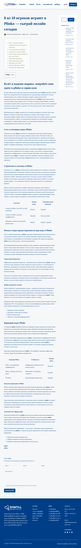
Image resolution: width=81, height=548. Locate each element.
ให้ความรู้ (35, 518)
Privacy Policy (73, 544)
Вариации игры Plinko (15, 63)
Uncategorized (34, 34)
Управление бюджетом (15, 58)
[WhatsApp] (71, 532)
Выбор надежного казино (16, 61)
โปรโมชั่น (31, 4)
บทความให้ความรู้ (47, 4)
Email (25, 466)
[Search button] (71, 20)
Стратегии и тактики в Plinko (17, 52)
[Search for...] (64, 20)
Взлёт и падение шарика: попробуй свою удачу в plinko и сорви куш (18, 45)
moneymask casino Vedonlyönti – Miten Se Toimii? (70, 40)
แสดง (12, 74)
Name (7, 466)
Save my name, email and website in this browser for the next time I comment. (21, 485)
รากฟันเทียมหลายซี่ (54, 513)
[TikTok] (69, 532)
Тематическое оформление (16, 67)
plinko (17, 112)
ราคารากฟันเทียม (37, 511)
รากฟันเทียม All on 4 (55, 516)
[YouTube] (67, 532)
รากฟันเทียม (23, 4)
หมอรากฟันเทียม (37, 516)
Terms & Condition (62, 544)
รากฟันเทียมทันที (53, 520)
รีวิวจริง (38, 4)
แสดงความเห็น (10, 490)
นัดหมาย (73, 4)
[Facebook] (65, 532)
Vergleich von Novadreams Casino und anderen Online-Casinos (69, 64)
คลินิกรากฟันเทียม (37, 513)
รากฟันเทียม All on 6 (55, 518)
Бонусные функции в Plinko (17, 65)
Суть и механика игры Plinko (17, 49)
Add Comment (9, 471)
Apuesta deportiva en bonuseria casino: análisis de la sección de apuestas (70, 51)
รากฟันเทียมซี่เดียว (54, 511)
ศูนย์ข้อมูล (58, 4)
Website (43, 465)
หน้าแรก (14, 4)
